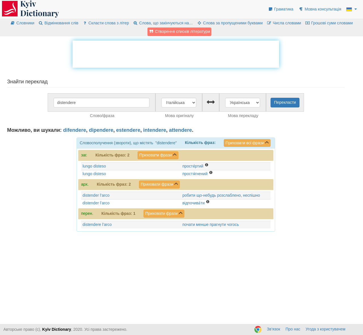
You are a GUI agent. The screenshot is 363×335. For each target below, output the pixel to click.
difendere (74, 130)
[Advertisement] (176, 53)
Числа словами (284, 23)
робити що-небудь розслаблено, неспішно (221, 195)
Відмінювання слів (58, 23)
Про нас (293, 329)
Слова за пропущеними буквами (230, 23)
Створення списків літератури (179, 31)
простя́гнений (195, 173)
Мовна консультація (319, 9)
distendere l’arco (97, 224)
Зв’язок (273, 329)
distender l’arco (96, 195)
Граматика (281, 9)
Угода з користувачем (325, 329)
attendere (180, 130)
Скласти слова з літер (105, 23)
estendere (128, 130)
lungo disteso (94, 166)
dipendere (101, 130)
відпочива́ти (193, 203)
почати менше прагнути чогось (210, 224)
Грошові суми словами (329, 23)
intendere (154, 130)
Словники (22, 23)
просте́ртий (192, 166)
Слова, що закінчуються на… (163, 23)
